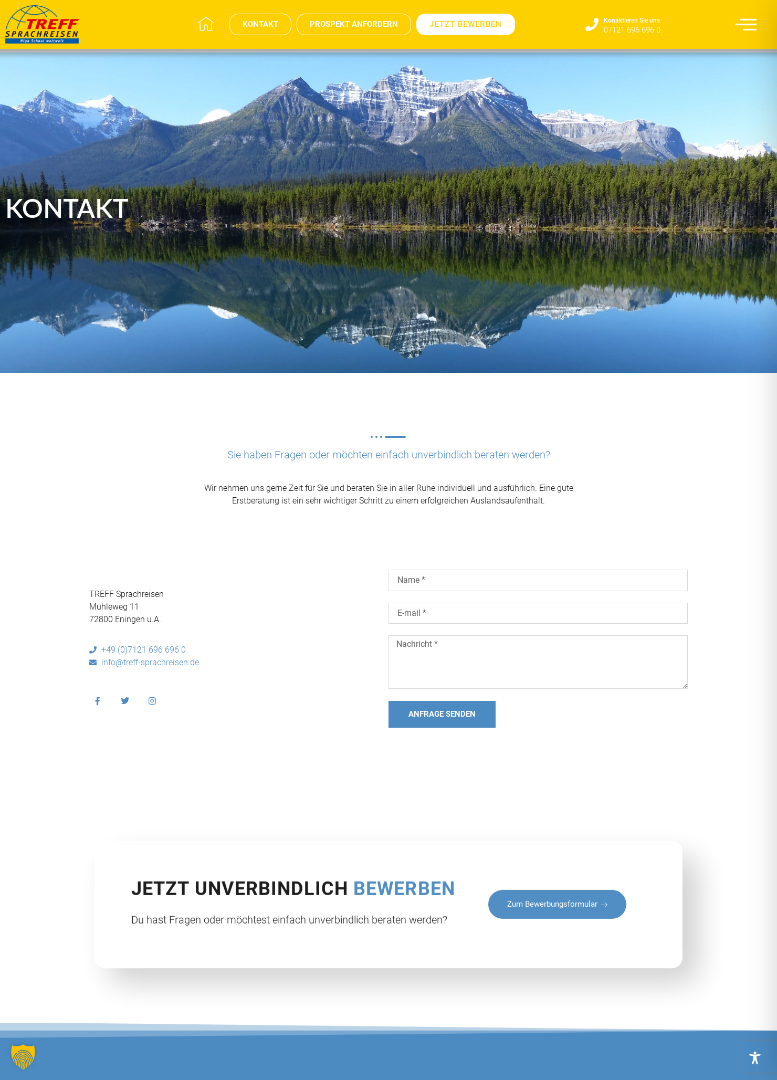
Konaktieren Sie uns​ (632, 20)
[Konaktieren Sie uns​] (591, 24)
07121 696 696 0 (632, 30)
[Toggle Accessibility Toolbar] (755, 1058)
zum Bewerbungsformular (557, 955)
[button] (23, 1057)
